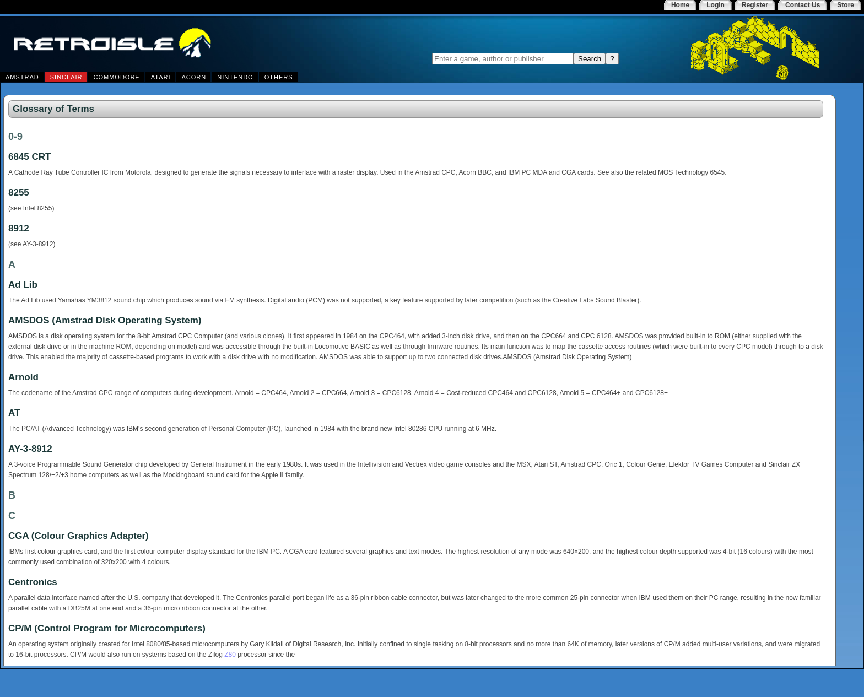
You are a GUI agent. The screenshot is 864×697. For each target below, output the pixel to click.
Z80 (230, 654)
